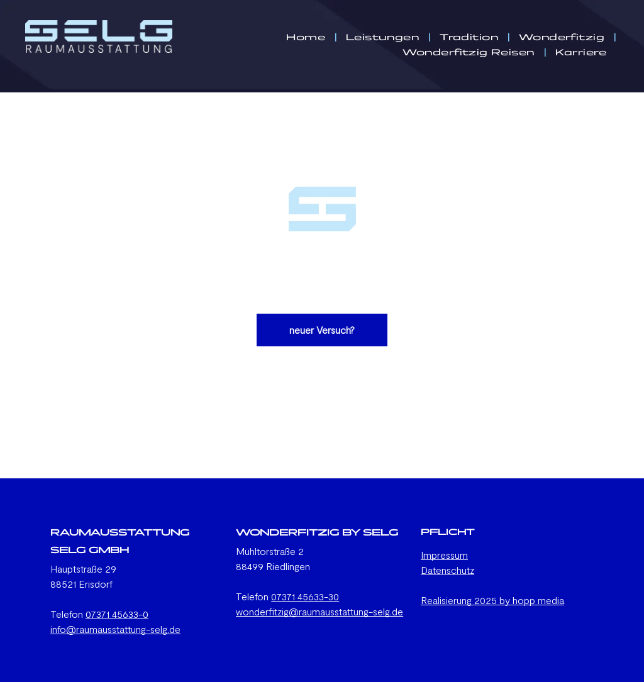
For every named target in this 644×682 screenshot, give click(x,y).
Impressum (444, 555)
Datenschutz (447, 570)
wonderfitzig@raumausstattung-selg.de (319, 611)
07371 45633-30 (305, 596)
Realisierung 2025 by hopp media (492, 600)
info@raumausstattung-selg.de (115, 629)
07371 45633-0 (117, 614)
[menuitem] (306, 37)
